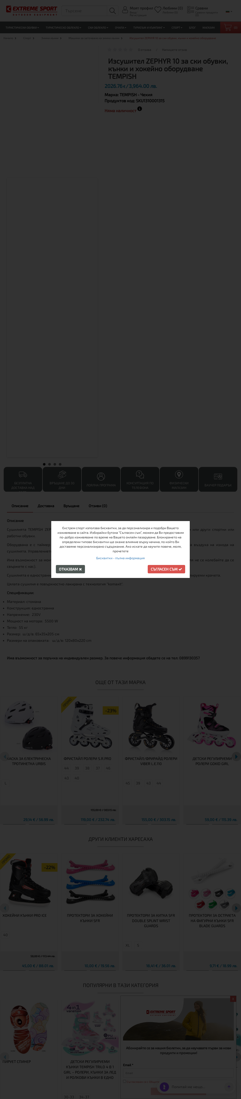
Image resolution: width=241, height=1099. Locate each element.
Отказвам (70, 569)
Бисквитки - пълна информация (120, 558)
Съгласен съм (166, 569)
